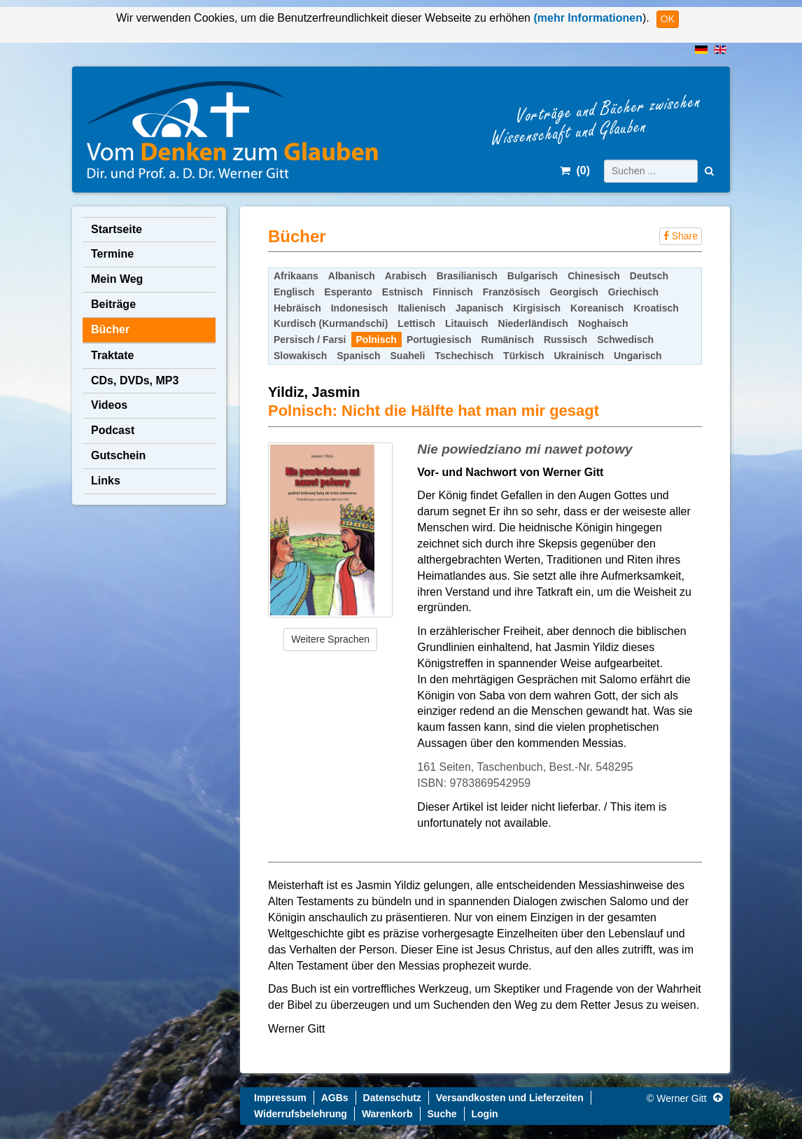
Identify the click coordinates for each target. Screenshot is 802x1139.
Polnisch (376, 339)
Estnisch (402, 292)
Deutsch (649, 275)
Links (105, 481)
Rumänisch (507, 339)
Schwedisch (625, 339)
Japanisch (479, 308)
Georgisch (573, 292)
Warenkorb (387, 1113)
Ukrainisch (579, 355)
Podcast (112, 430)
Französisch (511, 292)
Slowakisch (300, 355)
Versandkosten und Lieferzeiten (510, 1097)
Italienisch (421, 308)
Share (680, 236)
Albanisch (351, 275)
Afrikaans (296, 275)
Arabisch (406, 275)
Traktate (112, 355)
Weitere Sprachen (330, 639)
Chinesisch (594, 275)
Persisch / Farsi (310, 339)
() (575, 170)
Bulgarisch (532, 275)
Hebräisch (297, 308)
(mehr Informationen (586, 18)
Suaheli (408, 355)
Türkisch (523, 355)
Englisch (294, 292)
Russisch (565, 339)
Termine (112, 254)
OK (668, 19)
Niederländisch (533, 323)
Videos (109, 405)
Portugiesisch (439, 339)
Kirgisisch (537, 308)
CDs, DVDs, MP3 (134, 380)
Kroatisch (656, 308)
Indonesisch (359, 308)
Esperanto (348, 292)
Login (485, 1113)
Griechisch (633, 292)
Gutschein (118, 455)
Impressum (280, 1097)
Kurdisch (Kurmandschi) (331, 323)
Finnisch (452, 292)
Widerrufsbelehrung (300, 1113)
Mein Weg (117, 279)
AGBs (335, 1097)
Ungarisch (637, 355)
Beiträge (113, 304)
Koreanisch (597, 308)
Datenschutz (392, 1097)
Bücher (110, 329)
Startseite (116, 229)
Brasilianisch (467, 275)
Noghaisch (603, 323)
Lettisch (416, 323)
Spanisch (358, 355)
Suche (442, 1113)
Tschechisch (464, 355)
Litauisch (466, 323)
